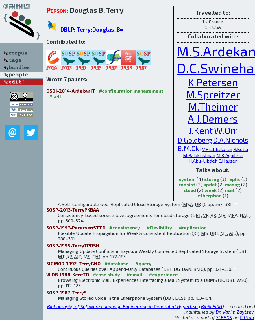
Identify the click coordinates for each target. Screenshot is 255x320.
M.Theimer (213, 106)
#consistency (124, 227)
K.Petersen (213, 82)
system (187, 179)
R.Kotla (240, 149)
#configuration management (131, 90)
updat (210, 184)
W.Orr (225, 130)
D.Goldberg (195, 140)
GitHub (247, 317)
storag (211, 179)
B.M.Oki (189, 148)
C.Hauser (228, 160)
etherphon (209, 195)
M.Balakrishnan (199, 155)
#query (143, 263)
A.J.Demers (213, 119)
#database (116, 263)
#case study (106, 274)
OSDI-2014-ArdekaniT (70, 90)
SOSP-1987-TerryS (66, 292)
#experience (163, 274)
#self (55, 96)
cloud (190, 190)
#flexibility (159, 227)
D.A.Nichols (230, 140)
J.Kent (201, 130)
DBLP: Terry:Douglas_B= (91, 29)
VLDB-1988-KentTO (67, 274)
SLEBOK (224, 317)
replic (233, 179)
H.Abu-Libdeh (203, 160)
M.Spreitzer (213, 94)
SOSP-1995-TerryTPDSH (72, 245)
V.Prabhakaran (217, 149)
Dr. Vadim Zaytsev (235, 312)
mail (229, 190)
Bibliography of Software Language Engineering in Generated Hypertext (122, 306)
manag (232, 184)
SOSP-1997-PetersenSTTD (76, 227)
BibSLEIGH (211, 306)
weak (210, 190)
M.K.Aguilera (229, 155)
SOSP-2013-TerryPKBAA (72, 209)
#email (134, 274)
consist (186, 184)
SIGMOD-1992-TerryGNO (73, 263)
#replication (193, 227)
